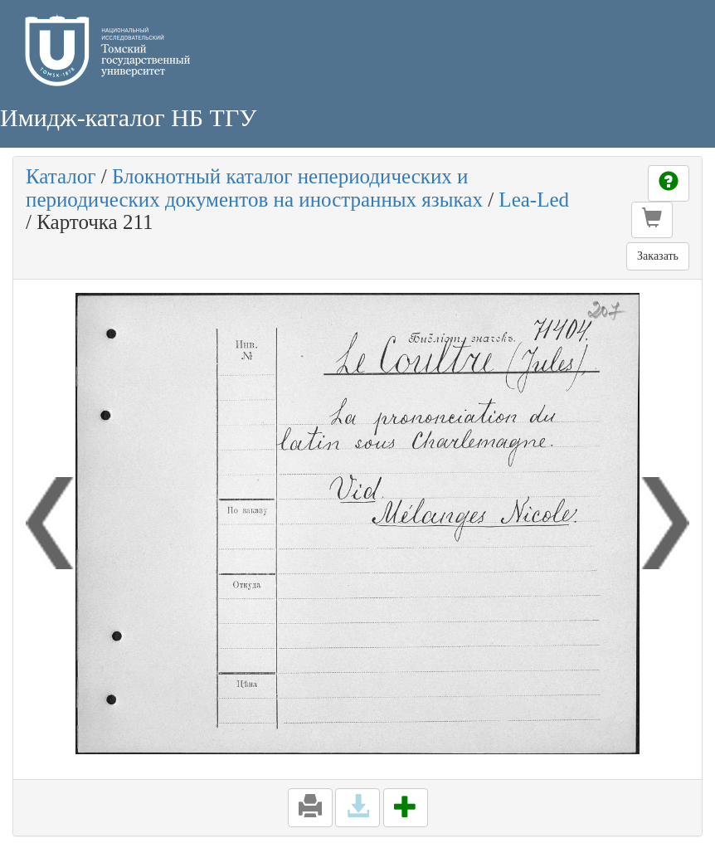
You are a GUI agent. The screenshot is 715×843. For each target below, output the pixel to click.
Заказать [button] (658, 256)
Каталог (61, 176)
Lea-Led (534, 199)
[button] (652, 220)
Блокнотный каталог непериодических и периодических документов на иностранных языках (254, 188)
